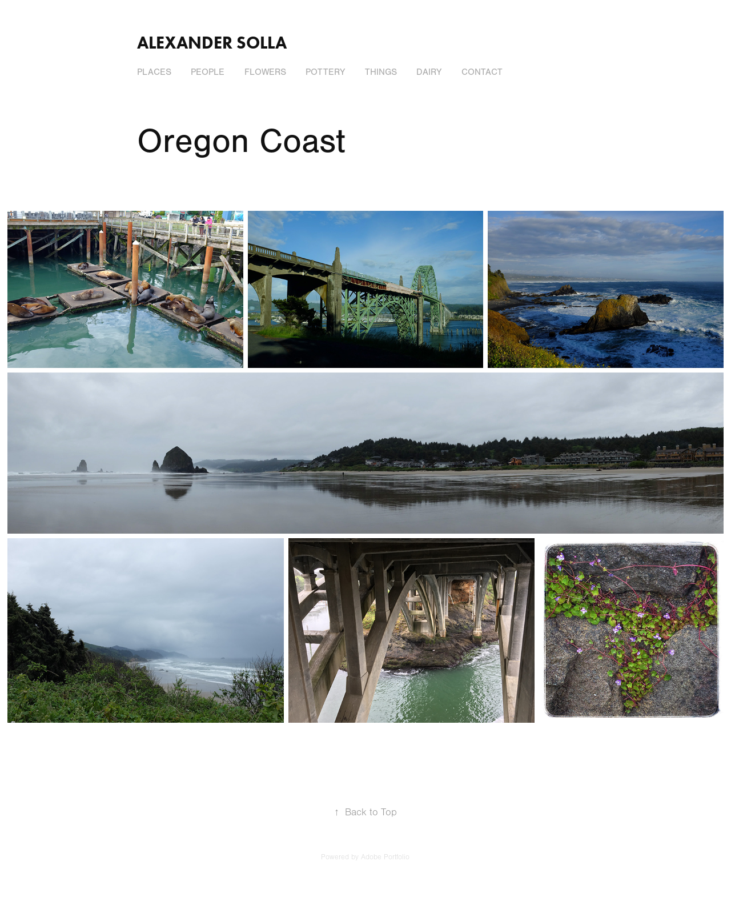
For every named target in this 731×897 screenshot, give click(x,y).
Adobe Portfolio (385, 857)
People (207, 72)
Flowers (265, 72)
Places (154, 72)
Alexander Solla (212, 42)
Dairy (428, 72)
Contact (482, 72)
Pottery (325, 72)
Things (381, 72)
